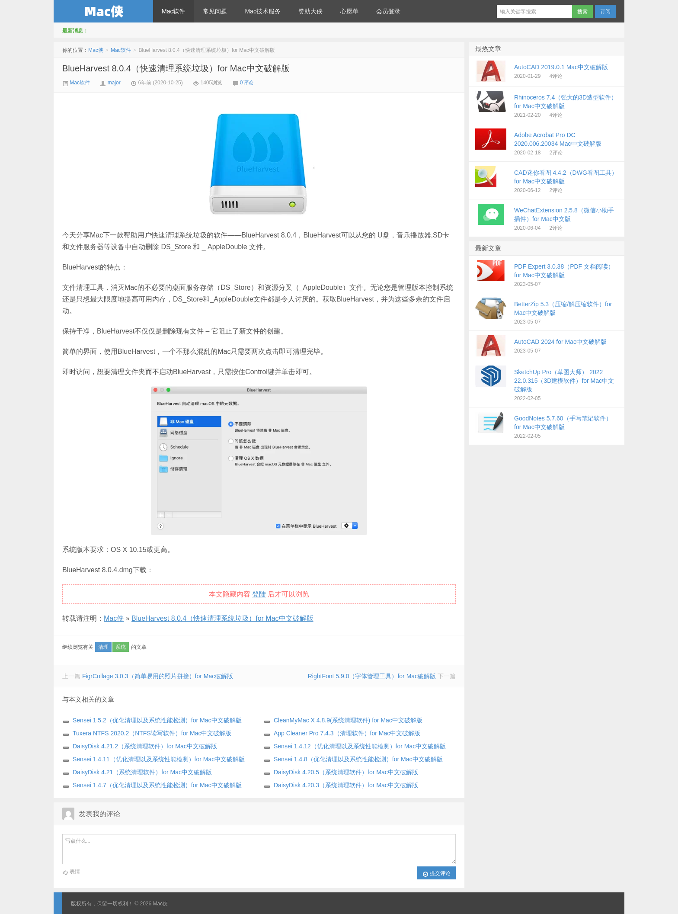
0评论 (246, 83)
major (114, 83)
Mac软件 (173, 11)
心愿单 (349, 11)
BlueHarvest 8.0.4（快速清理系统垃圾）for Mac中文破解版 (176, 68)
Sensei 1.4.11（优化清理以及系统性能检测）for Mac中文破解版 (159, 759)
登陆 (259, 594)
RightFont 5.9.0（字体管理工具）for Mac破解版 (372, 676)
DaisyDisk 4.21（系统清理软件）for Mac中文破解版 (142, 772)
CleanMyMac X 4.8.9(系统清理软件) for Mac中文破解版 (348, 720)
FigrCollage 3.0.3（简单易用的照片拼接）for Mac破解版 (157, 676)
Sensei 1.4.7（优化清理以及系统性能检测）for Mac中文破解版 (157, 785)
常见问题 (215, 11)
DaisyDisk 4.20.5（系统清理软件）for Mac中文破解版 (346, 772)
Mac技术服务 (262, 11)
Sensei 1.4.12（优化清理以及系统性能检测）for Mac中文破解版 (360, 746)
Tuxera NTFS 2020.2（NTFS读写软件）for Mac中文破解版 (152, 733)
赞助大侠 (310, 11)
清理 (103, 647)
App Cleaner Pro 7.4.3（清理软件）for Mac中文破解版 (347, 733)
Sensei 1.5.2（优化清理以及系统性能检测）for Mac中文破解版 (157, 720)
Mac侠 (103, 11)
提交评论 (436, 873)
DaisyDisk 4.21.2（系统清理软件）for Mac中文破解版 (145, 746)
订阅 (605, 12)
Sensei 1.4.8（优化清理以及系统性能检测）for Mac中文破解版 (358, 759)
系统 (120, 647)
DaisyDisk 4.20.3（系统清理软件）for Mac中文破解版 (346, 785)
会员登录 (388, 11)
